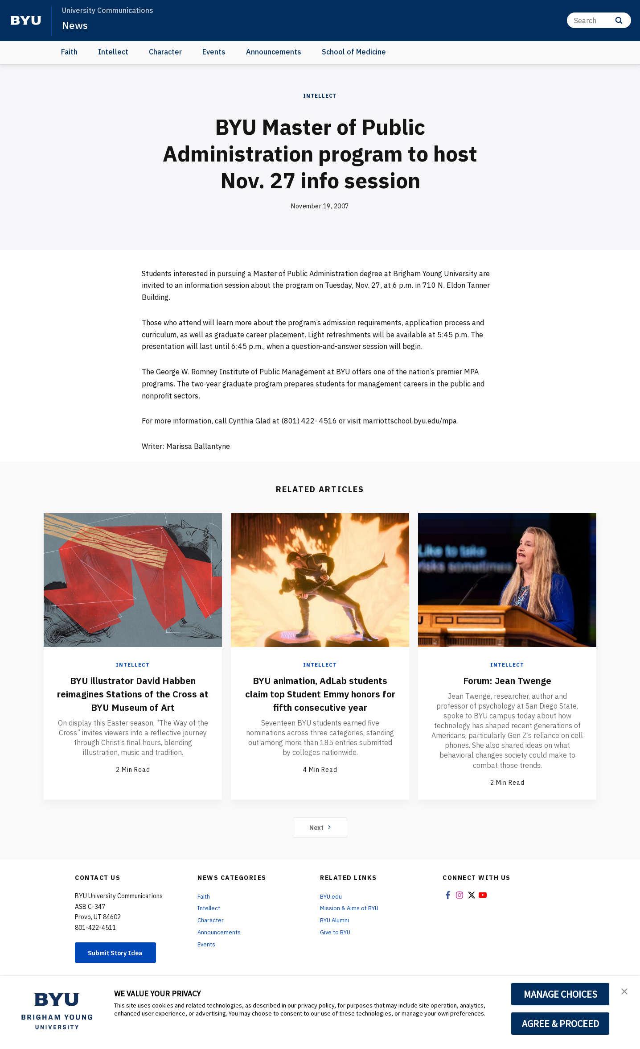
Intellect (113, 51)
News (75, 25)
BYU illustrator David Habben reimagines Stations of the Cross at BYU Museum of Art (133, 693)
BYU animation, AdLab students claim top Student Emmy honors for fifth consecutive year (320, 700)
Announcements (273, 51)
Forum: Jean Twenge (507, 680)
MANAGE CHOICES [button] (560, 994)
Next (320, 827)
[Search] (599, 20)
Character (165, 51)
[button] (625, 992)
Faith (69, 51)
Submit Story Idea (121, 953)
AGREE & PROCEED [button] (560, 1023)
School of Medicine (354, 51)
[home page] (25, 20)
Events (214, 51)
